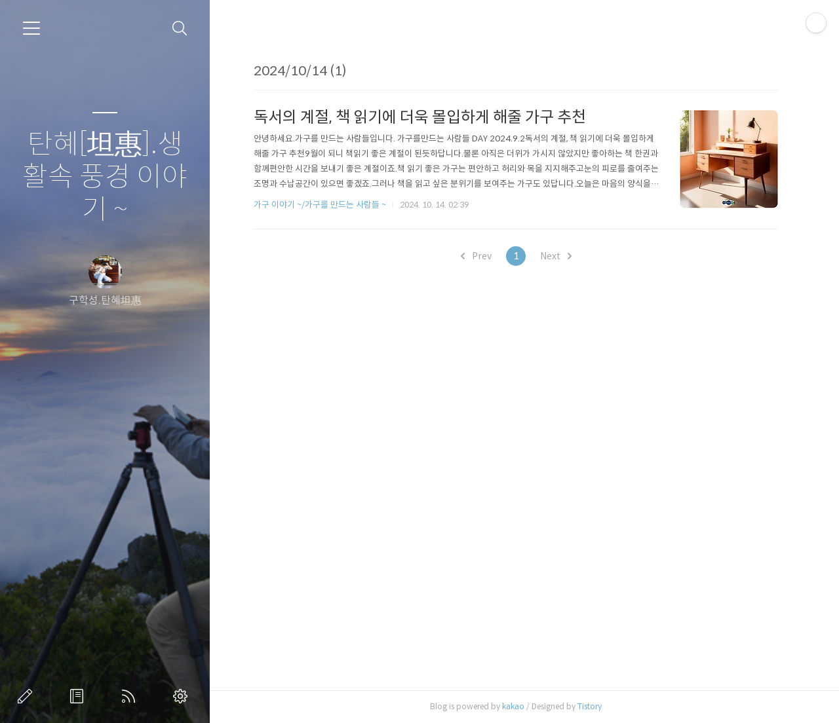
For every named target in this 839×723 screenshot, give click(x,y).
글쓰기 (27, 696)
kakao (513, 706)
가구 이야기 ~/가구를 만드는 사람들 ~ (320, 204)
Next (556, 256)
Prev (476, 256)
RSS (131, 696)
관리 (183, 696)
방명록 (79, 696)
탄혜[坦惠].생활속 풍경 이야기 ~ (104, 177)
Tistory (589, 706)
